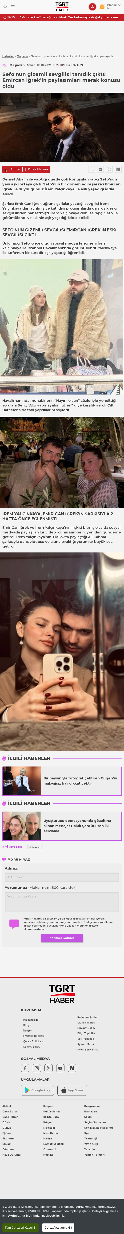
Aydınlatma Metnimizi (24, 1215)
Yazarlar (89, 1149)
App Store (72, 1090)
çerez (80, 1206)
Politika (48, 1154)
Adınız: (11, 868)
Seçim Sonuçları (95, 1122)
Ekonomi (8, 1138)
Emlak (6, 1144)
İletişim (27, 1030)
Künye (27, 1025)
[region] (62, 1216)
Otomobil (49, 1149)
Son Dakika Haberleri (98, 1127)
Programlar (92, 1106)
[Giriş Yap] (92, 7)
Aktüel (6, 1106)
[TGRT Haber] (62, 6)
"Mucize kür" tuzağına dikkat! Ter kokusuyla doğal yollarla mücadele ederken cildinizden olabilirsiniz (70, 17)
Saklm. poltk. (31, 1046)
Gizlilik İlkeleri (86, 1022)
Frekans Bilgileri (33, 1036)
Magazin (22, 56)
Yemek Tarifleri (94, 1154)
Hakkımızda (31, 1019)
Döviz (6, 1122)
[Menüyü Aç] (13, 6)
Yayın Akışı (91, 1144)
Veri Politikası (86, 1038)
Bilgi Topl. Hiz (86, 1033)
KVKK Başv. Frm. (87, 1049)
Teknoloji (90, 1138)
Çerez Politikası (33, 1041)
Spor (87, 1133)
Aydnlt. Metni (85, 1044)
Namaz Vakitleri (53, 1144)
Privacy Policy (86, 1028)
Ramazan (90, 1111)
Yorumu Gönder (62, 938)
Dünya (6, 1127)
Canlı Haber (10, 1117)
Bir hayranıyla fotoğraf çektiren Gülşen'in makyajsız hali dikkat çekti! (80, 781)
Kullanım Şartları (87, 1017)
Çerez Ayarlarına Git (58, 1227)
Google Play (37, 1090)
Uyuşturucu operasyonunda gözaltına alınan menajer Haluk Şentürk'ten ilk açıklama (77, 826)
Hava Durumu (11, 1154)
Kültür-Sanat (51, 1111)
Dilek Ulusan (38, 169)
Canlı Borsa (10, 1111)
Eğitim (6, 1133)
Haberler (8, 56)
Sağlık (88, 1117)
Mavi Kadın (50, 1133)
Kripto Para (51, 1117)
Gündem (8, 1149)
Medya (47, 1138)
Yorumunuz (41, 887)
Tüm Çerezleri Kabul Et (20, 1227)
